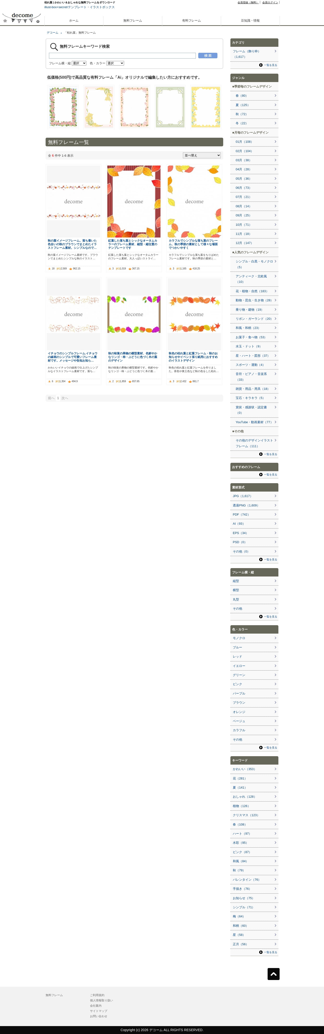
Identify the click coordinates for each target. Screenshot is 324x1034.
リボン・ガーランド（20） (254, 319)
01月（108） (245, 141)
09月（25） (244, 215)
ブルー (237, 647)
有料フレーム (191, 20)
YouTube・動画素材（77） (254, 422)
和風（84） (241, 861)
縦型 (236, 581)
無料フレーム (132, 20)
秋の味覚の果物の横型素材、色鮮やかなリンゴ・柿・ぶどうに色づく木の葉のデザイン (132, 357)
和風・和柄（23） (248, 328)
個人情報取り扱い (101, 1000)
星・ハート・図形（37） (253, 355)
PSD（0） (240, 542)
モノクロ (239, 638)
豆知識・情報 (250, 20)
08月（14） (244, 206)
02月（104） (245, 151)
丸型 (236, 599)
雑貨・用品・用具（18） (253, 389)
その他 (237, 608)
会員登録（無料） (248, 2)
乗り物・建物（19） (250, 309)
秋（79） (239, 870)
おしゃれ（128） (245, 796)
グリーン (239, 675)
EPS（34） (241, 533)
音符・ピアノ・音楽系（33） (251, 376)
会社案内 (96, 1005)
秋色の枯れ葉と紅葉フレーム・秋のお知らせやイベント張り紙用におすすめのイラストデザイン (193, 357)
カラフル (239, 730)
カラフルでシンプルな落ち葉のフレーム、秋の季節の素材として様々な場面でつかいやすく (193, 244)
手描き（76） (242, 889)
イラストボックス (102, 7)
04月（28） (244, 169)
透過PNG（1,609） (246, 505)
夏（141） (240, 787)
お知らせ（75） (244, 898)
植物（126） (242, 806)
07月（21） (244, 197)
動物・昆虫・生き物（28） (254, 300)
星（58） (239, 935)
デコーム (52, 32)
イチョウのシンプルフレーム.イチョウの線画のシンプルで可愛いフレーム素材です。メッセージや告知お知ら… (72, 357)
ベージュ (239, 721)
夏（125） (243, 105)
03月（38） (244, 160)
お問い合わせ (98, 1016)
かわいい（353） (245, 769)
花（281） (240, 778)
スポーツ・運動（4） (250, 365)
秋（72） (242, 114)
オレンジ (239, 712)
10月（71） (244, 224)
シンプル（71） (244, 907)
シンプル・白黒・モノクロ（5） (254, 264)
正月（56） (241, 944)
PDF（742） (242, 514)
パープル (239, 693)
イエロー (239, 666)
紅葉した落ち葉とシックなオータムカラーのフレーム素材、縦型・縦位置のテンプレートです (132, 244)
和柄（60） (241, 925)
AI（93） (239, 523)
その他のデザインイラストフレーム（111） (254, 443)
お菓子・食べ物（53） (251, 337)
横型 (236, 590)
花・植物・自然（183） (252, 291)
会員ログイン (270, 2)
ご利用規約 (97, 995)
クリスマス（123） (246, 815)
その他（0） (241, 551)
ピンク (237, 684)
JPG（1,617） (243, 496)
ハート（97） (242, 833)
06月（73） (244, 188)
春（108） (240, 824)
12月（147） (245, 243)
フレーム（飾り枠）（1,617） (247, 54)
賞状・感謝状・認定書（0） (251, 410)
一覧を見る (270, 65)
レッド (237, 656)
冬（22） (242, 123)
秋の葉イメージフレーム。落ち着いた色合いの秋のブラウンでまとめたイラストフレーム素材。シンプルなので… (72, 244)
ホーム (73, 20)
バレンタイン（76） (247, 879)
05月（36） (244, 178)
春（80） (242, 95)
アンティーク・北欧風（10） (251, 279)
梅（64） (239, 916)
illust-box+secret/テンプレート (65, 7)
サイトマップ (98, 1011)
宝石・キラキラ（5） (250, 398)
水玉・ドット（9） (249, 346)
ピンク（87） (242, 852)
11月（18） (244, 234)
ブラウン (239, 702)
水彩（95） (241, 842)
